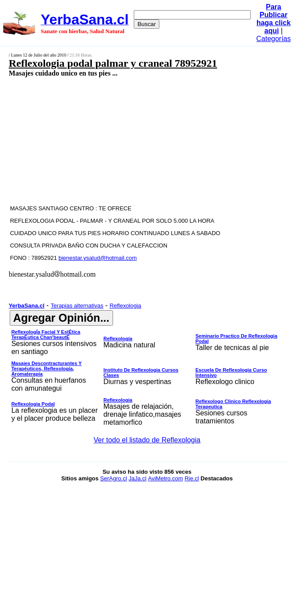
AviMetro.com (165, 478)
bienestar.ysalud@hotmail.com (98, 258)
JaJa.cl (137, 478)
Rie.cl (192, 478)
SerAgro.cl (113, 478)
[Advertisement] (126, 140)
